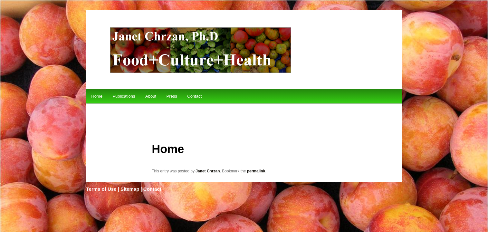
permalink (256, 171)
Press (172, 96)
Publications (123, 96)
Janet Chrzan (208, 171)
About (150, 96)
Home (96, 96)
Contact (194, 96)
